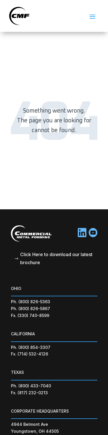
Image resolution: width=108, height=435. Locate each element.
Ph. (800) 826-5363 (30, 301)
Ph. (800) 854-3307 (30, 347)
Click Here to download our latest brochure (56, 258)
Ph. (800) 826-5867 (30, 308)
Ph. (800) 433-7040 (31, 385)
